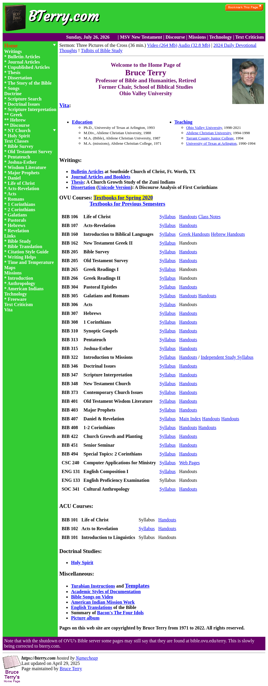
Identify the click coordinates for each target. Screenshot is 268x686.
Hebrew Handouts (228, 234)
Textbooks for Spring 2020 (123, 198)
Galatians (17, 214)
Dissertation (20, 77)
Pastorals (17, 220)
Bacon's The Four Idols (120, 612)
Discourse (175, 37)
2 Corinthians (21, 209)
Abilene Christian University (208, 133)
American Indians (25, 288)
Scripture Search (24, 98)
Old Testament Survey (30, 151)
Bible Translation (25, 246)
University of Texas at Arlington (211, 143)
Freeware (17, 299)
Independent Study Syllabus (227, 357)
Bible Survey (20, 146)
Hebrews (16, 225)
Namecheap (87, 658)
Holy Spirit (19, 135)
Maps (9, 267)
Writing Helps (22, 257)
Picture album (85, 617)
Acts (11, 193)
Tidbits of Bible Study (102, 50)
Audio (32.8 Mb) (194, 45)
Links (10, 235)
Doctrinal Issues (24, 104)
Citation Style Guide (28, 251)
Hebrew (18, 119)
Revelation (18, 230)
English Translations (91, 607)
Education (82, 122)
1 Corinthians (21, 204)
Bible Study (19, 241)
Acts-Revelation (23, 188)
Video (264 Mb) (162, 45)
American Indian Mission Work (103, 602)
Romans (16, 199)
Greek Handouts (194, 234)
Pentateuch (19, 156)
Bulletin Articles (24, 56)
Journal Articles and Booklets (100, 176)
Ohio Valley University (204, 127)
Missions (197, 37)
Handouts (188, 216)
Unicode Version (114, 187)
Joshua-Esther (22, 162)
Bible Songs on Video (92, 596)
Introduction (20, 278)
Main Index (190, 418)
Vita (8, 309)
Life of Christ (21, 183)
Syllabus (168, 216)
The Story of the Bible (30, 83)
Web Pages (189, 462)
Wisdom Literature (27, 167)
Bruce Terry (71, 668)
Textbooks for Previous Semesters (127, 204)
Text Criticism (249, 37)
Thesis (14, 72)
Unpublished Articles (29, 67)
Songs (13, 88)
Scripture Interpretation (32, 109)
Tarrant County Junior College (210, 138)
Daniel (14, 177)
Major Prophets (23, 172)
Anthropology (21, 283)
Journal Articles (24, 61)
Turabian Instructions (93, 585)
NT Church (19, 130)
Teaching (183, 122)
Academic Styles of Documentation (106, 591)
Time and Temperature (31, 262)
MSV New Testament (141, 37)
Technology (220, 37)
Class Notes (209, 216)
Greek (16, 114)
